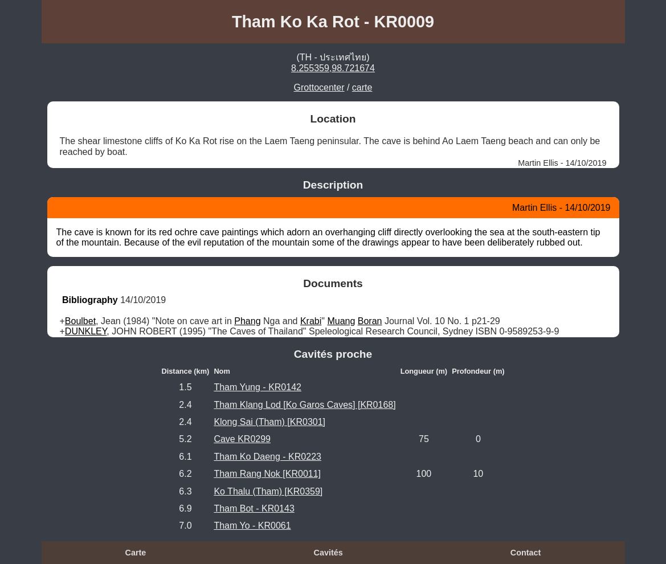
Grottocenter (319, 87)
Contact (525, 552)
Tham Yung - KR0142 (257, 387)
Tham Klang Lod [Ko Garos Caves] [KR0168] (304, 405)
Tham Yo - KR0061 (252, 525)
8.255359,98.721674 (333, 68)
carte (362, 87)
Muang (341, 321)
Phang (247, 321)
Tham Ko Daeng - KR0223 (267, 456)
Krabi (310, 321)
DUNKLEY (86, 331)
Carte (135, 552)
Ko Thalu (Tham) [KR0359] (268, 491)
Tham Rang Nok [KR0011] (267, 474)
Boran (370, 321)
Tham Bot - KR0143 (254, 508)
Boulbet (80, 321)
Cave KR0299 (242, 439)
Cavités (328, 552)
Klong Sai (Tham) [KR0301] (269, 422)
